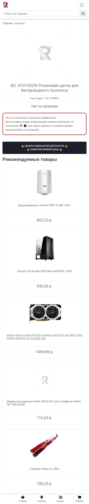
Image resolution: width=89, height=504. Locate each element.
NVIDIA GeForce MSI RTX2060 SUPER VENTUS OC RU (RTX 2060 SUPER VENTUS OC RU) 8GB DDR (44, 337)
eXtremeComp (49, 1)
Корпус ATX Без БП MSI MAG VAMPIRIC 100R (44, 271)
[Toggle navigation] (81, 4)
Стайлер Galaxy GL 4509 (44, 468)
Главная (7, 23)
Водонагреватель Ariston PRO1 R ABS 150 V (44, 205)
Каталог (20, 23)
